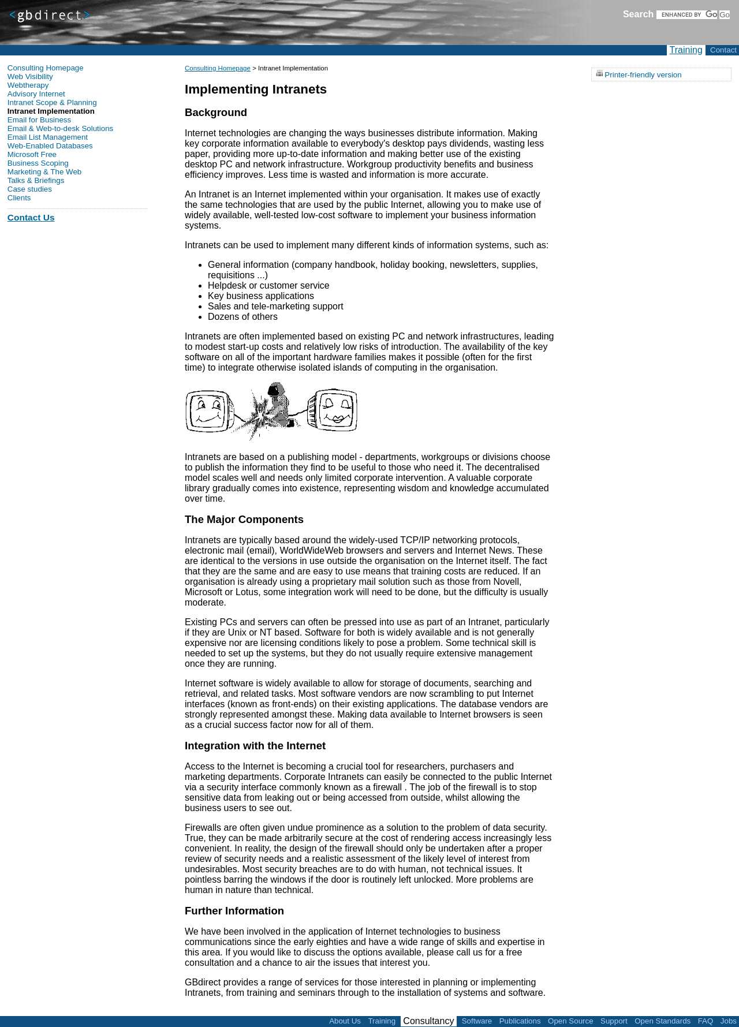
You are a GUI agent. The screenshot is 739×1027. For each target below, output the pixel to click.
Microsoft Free (32, 154)
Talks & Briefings (36, 180)
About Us (345, 1021)
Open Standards (663, 1021)
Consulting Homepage (218, 68)
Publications (520, 1021)
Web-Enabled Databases (50, 145)
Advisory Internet (36, 93)
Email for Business (39, 119)
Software (477, 1021)
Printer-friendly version (642, 74)
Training (686, 50)
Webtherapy (28, 85)
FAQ (706, 1021)
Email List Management (48, 137)
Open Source (571, 1021)
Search (638, 14)
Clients (19, 197)
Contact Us (31, 217)
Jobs (729, 1021)
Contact (723, 50)
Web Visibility (30, 76)
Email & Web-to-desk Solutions (60, 128)
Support (614, 1021)
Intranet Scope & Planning (52, 102)
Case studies (30, 189)
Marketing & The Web (44, 171)
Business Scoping (38, 163)
